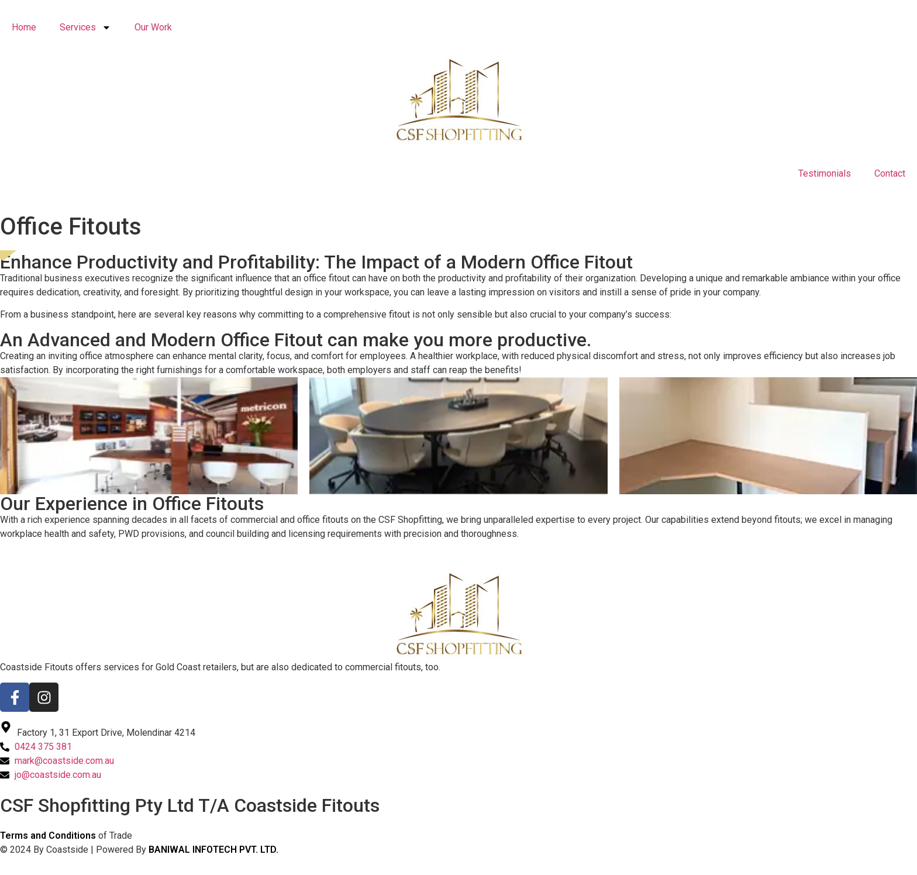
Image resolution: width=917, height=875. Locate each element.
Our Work (153, 27)
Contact (889, 173)
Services (85, 27)
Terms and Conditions (49, 835)
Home (24, 27)
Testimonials (824, 173)
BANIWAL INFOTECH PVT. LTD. (213, 849)
